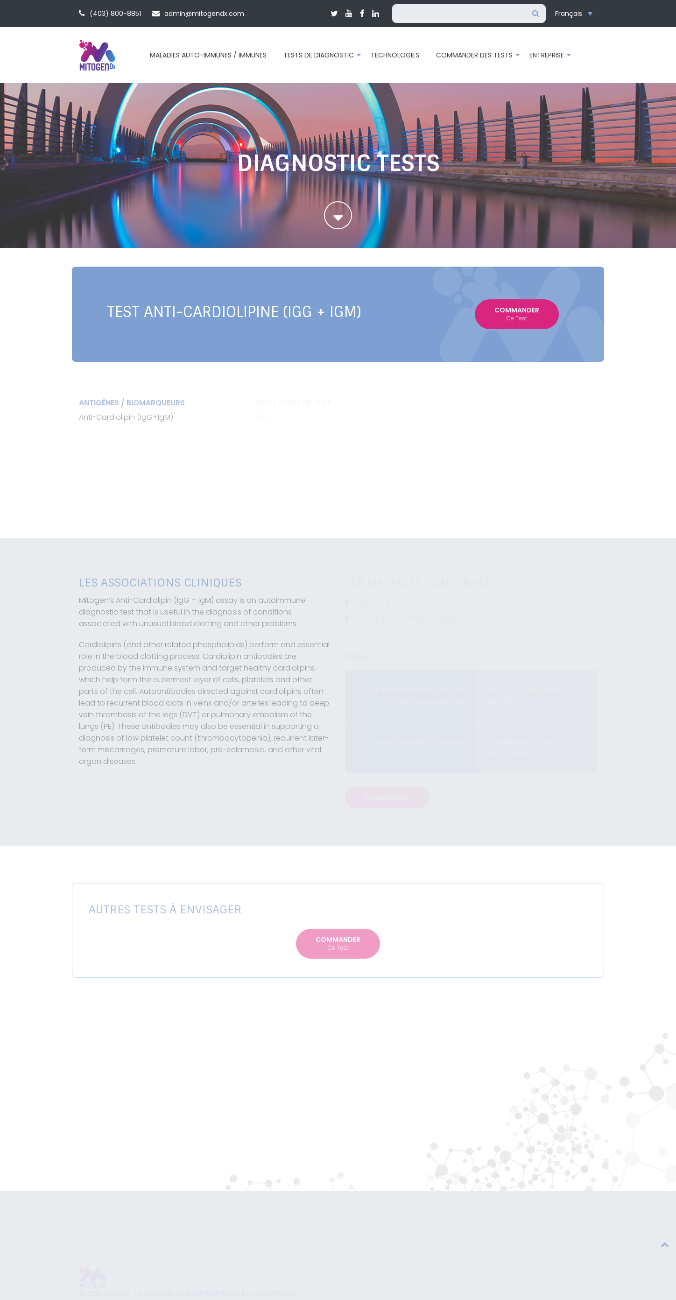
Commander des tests (474, 55)
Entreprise (546, 55)
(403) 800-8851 (110, 13)
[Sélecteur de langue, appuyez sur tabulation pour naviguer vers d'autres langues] (576, 14)
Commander (517, 314)
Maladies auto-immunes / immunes (208, 55)
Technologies (395, 55)
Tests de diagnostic (318, 55)
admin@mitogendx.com (198, 13)
